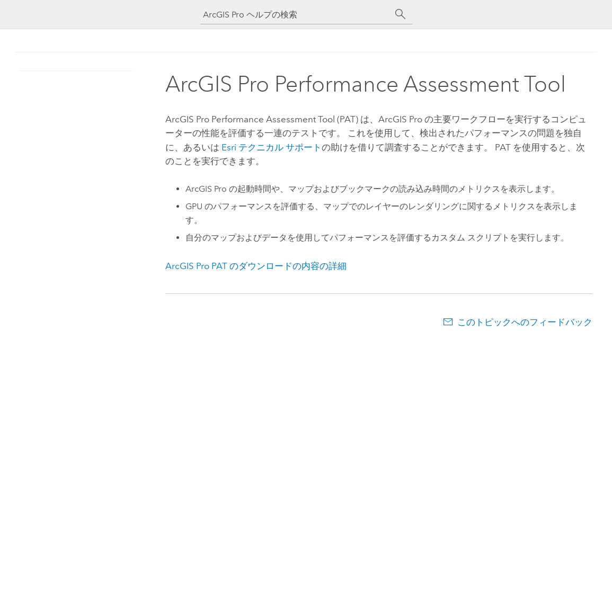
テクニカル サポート (271, 147)
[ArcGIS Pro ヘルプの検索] (295, 14)
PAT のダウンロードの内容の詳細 (256, 266)
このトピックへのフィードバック (524, 322)
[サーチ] (400, 14)
